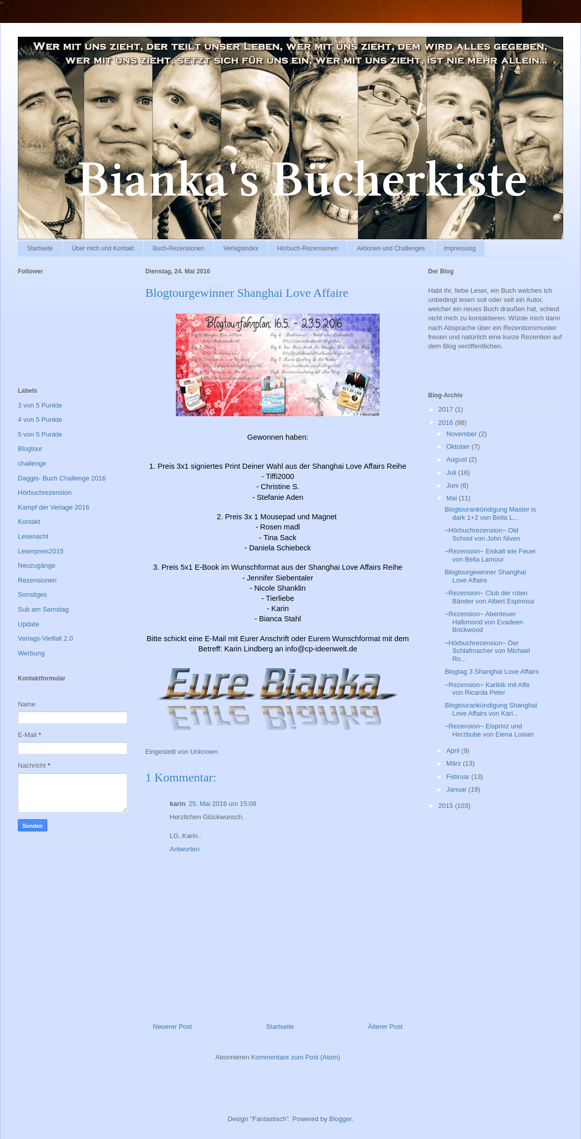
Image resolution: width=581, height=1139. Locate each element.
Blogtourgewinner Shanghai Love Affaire (485, 576)
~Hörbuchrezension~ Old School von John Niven (482, 534)
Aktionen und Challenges (391, 248)
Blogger (340, 1119)
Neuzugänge (37, 565)
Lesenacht (33, 536)
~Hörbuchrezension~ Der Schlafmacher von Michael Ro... (487, 651)
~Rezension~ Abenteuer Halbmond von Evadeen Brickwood (483, 622)
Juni (453, 485)
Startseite (40, 248)
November (462, 434)
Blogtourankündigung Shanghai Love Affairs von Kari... (490, 709)
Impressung (460, 248)
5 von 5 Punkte (40, 434)
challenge (32, 463)
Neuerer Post (172, 1026)
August (457, 459)
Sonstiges (32, 594)
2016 (446, 422)
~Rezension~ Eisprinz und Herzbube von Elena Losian (489, 730)
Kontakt (29, 521)
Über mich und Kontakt (103, 248)
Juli (452, 472)
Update (28, 624)
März (454, 763)
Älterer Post (385, 1026)
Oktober (459, 446)
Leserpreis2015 (41, 551)
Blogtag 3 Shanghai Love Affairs (491, 671)
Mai (452, 498)
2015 (446, 805)
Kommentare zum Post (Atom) (295, 1057)
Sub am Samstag (43, 609)
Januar (457, 789)
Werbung (31, 653)
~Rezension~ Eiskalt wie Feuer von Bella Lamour (490, 555)
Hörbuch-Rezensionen (307, 248)
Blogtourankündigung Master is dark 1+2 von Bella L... (490, 513)
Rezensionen (37, 580)
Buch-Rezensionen (178, 248)
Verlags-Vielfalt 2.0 (45, 638)
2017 (446, 409)
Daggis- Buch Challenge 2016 (62, 478)
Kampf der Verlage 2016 (53, 507)
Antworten (185, 849)
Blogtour (30, 448)
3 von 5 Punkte (40, 405)
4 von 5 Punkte (40, 419)
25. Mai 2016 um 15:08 (222, 803)
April (454, 750)
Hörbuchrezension (45, 492)
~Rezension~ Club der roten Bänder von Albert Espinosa (489, 597)
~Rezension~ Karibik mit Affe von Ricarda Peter (487, 689)
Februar (458, 776)
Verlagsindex (240, 248)
